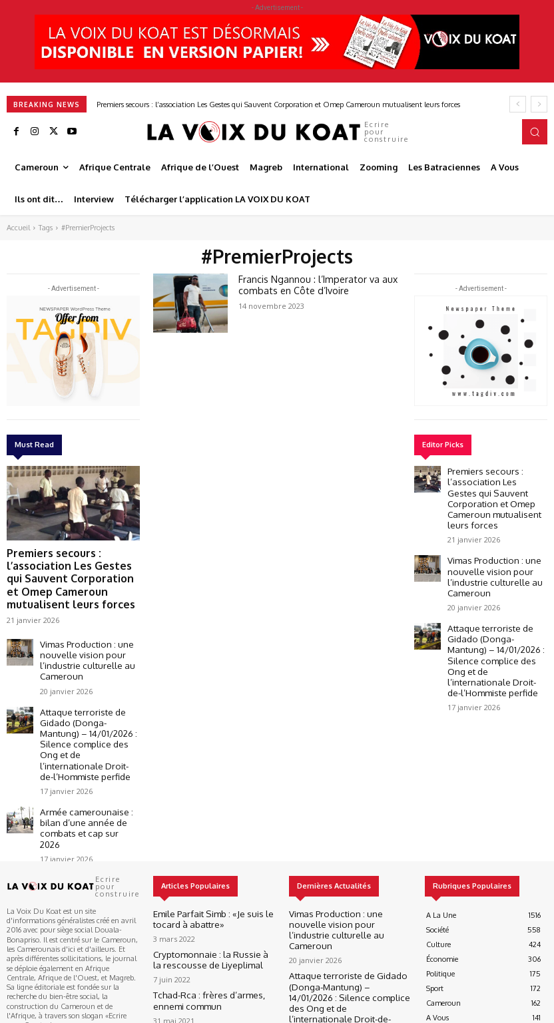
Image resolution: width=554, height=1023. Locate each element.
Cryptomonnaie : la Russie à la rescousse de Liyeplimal (202, 879)
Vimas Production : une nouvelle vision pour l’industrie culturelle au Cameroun (78, 634)
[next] (539, 104)
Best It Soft (174, 1011)
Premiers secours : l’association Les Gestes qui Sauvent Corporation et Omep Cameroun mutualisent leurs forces (278, 104)
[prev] (517, 104)
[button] (534, 131)
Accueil (18, 227)
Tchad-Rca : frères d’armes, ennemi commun (209, 918)
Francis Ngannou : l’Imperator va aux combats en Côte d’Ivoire (311, 283)
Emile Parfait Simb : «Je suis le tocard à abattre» (212, 840)
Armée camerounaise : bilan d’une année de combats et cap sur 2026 (85, 757)
